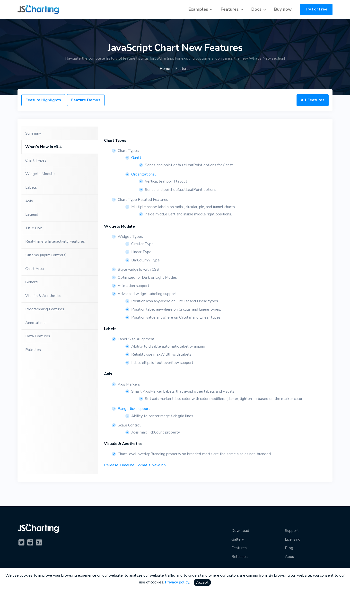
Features (230, 9)
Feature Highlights (43, 100)
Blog (289, 548)
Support (292, 530)
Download (240, 530)
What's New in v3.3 (155, 465)
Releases (239, 556)
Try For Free (316, 9)
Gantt (136, 157)
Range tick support (134, 408)
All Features (312, 100)
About (290, 556)
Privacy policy (177, 582)
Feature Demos (85, 100)
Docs (256, 9)
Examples (198, 9)
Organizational (143, 174)
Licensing (292, 539)
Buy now (283, 9)
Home (165, 68)
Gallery (237, 539)
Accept (202, 582)
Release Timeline (119, 465)
